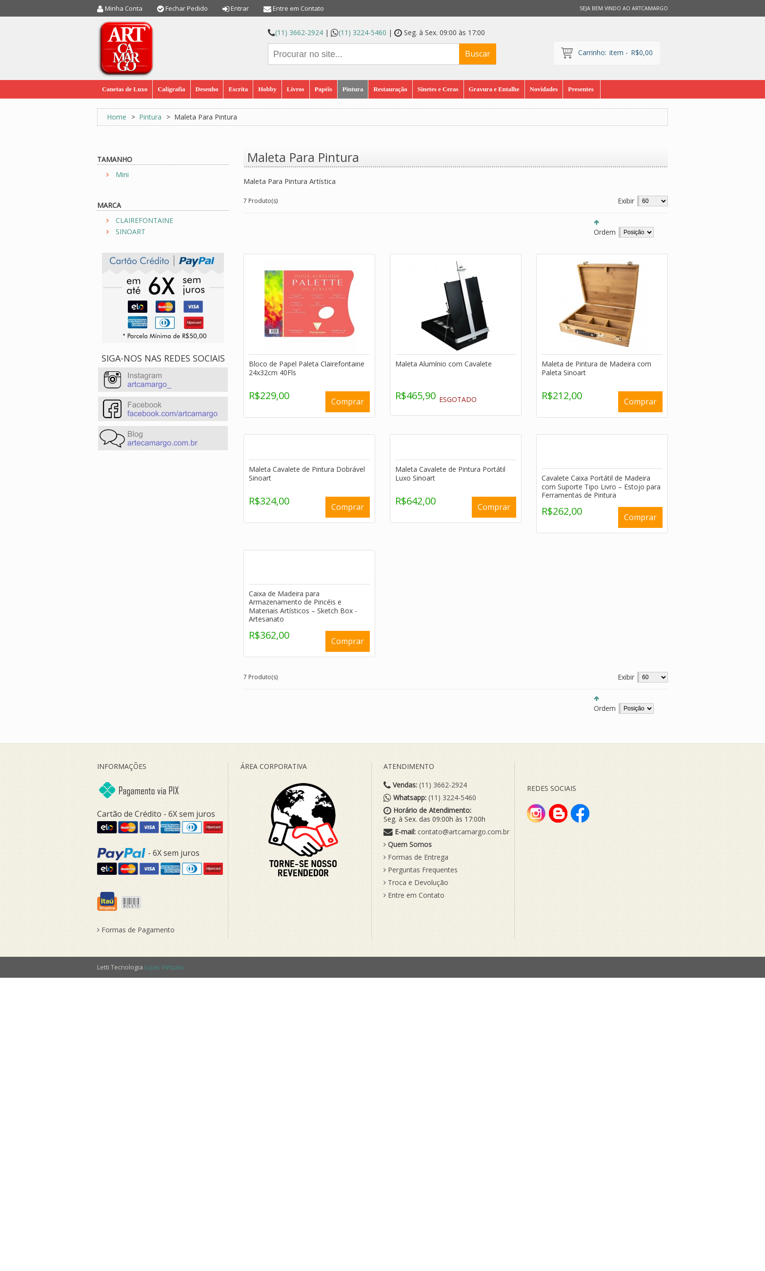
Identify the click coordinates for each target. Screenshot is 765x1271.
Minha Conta (123, 8)
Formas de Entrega (415, 857)
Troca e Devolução (415, 882)
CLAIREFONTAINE (144, 220)
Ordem (605, 232)
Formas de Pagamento (136, 930)
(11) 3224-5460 (362, 32)
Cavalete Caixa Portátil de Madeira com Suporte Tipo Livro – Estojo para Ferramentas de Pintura (601, 486)
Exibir (626, 200)
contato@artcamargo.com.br (463, 831)
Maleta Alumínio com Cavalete (443, 363)
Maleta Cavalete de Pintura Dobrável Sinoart (307, 473)
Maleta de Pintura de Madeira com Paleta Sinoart (596, 368)
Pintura (150, 116)
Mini (122, 174)
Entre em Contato (298, 8)
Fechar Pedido (186, 8)
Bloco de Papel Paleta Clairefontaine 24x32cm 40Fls (306, 368)
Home (116, 116)
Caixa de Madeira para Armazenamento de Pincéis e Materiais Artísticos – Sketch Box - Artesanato (303, 606)
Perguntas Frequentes (420, 870)
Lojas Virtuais (164, 967)
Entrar (240, 8)
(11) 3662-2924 (299, 32)
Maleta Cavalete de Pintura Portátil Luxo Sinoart (450, 473)
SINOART (130, 231)
